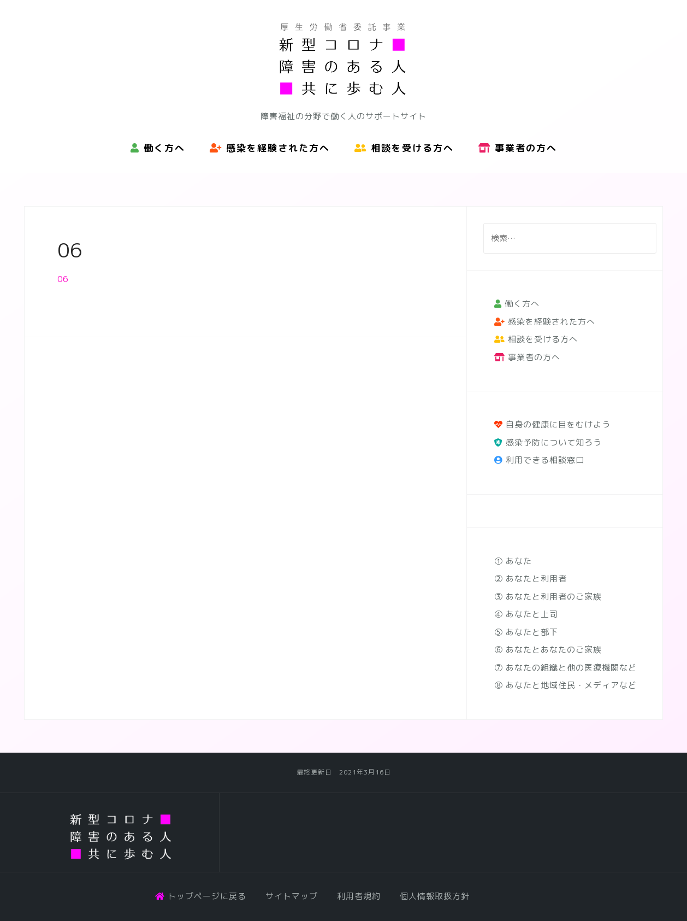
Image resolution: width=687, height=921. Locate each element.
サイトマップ (291, 896)
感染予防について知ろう (548, 442)
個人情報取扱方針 (435, 896)
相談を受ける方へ (404, 148)
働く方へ (158, 148)
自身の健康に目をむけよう (552, 424)
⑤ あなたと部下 (526, 632)
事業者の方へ (517, 148)
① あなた (513, 561)
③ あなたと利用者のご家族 (548, 596)
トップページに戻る (200, 896)
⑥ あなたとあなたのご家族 (548, 649)
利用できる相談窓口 (539, 460)
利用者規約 (359, 896)
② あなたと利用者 (530, 578)
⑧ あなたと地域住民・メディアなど (565, 685)
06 (62, 279)
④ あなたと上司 (526, 614)
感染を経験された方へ (270, 148)
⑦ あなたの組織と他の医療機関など (565, 667)
